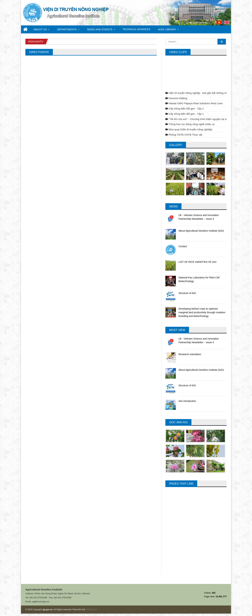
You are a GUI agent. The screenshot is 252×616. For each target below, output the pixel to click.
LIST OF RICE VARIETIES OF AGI (197, 262)
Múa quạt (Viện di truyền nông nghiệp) (188, 129)
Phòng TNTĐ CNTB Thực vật (183, 134)
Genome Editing (176, 98)
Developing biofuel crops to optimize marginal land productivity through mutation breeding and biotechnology (201, 312)
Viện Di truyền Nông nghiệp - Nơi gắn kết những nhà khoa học (202, 93)
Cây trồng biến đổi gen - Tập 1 (184, 113)
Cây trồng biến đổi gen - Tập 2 (184, 108)
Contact (182, 246)
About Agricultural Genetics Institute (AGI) (201, 230)
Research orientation (189, 354)
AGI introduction (187, 401)
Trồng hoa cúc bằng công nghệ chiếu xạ (190, 124)
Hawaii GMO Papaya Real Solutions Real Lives (194, 103)
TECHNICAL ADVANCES (136, 29)
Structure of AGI (187, 293)
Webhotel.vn (91, 609)
